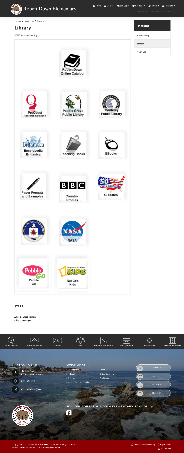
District (104, 5)
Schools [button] (135, 5)
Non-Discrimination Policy (143, 444)
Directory (148, 368)
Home (92, 5)
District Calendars (107, 374)
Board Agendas (72, 370)
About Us (143, 11)
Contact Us (149, 385)
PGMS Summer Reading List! (28, 35)
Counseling (143, 35)
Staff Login (119, 5)
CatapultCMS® (37, 447)
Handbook (70, 374)
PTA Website (71, 378)
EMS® (47, 447)
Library (40, 21)
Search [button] (151, 5)
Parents (156, 11)
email (33, 316)
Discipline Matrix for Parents (77, 382)
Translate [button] (168, 5)
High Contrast (165, 444)
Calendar (148, 377)
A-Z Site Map (164, 449)
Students (168, 11)
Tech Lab (141, 51)
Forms (102, 370)
